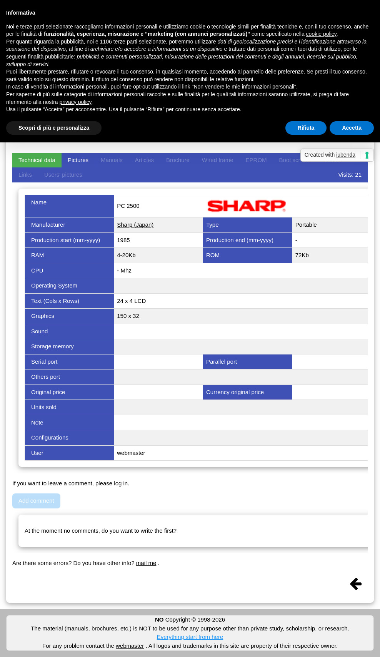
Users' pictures (63, 174)
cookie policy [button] (321, 34)
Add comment (36, 500)
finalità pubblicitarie (51, 56)
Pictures (78, 160)
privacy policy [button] (76, 102)
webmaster (130, 645)
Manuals (112, 160)
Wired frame (217, 160)
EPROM (256, 160)
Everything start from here (190, 637)
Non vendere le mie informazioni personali (243, 87)
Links (25, 174)
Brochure (178, 160)
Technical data (36, 160)
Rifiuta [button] (306, 128)
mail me (146, 563)
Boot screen (294, 160)
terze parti (125, 41)
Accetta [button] (352, 128)
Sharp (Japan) (135, 224)
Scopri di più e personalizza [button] (53, 128)
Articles (144, 160)
